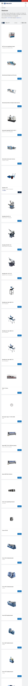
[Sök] (25, 6)
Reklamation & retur (17, 677)
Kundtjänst (16, 672)
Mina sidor (16, 669)
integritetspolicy (18, 642)
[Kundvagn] (25, 3)
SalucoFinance (16, 673)
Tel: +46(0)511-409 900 (18, 654)
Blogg (15, 670)
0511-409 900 (19, 551)
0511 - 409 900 (4, 0)
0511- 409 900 (8, 17)
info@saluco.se (8, 0)
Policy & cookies (17, 676)
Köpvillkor (16, 674)
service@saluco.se (17, 658)
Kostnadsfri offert (6, 664)
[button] (3, 3)
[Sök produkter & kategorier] (13, 6)
